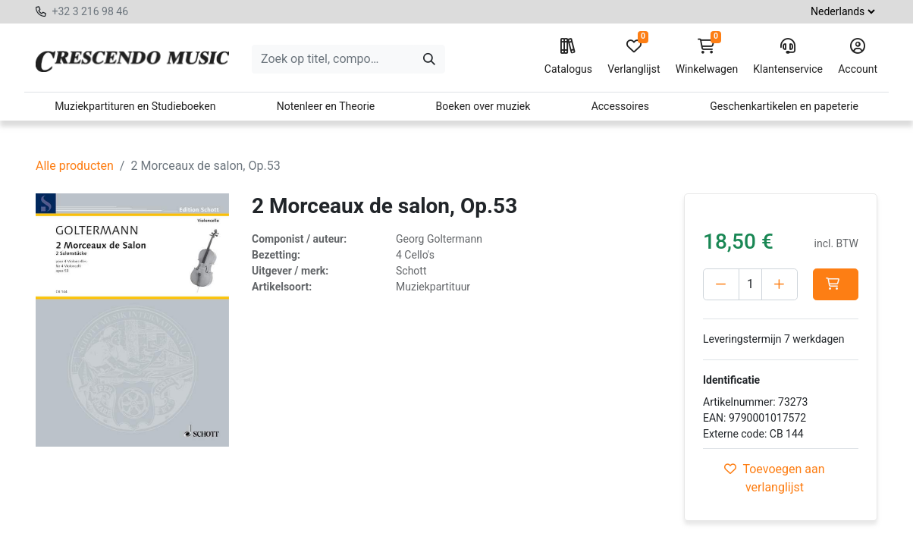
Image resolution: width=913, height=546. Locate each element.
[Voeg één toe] (779, 284)
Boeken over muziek (483, 106)
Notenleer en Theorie (326, 106)
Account (857, 57)
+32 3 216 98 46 (90, 11)
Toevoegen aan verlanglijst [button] (774, 478)
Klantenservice (788, 57)
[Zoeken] (429, 59)
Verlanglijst (633, 57)
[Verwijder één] (721, 284)
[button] (835, 284)
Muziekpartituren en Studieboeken (135, 106)
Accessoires (620, 106)
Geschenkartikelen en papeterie (784, 106)
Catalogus (568, 57)
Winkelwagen (707, 57)
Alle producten (75, 165)
